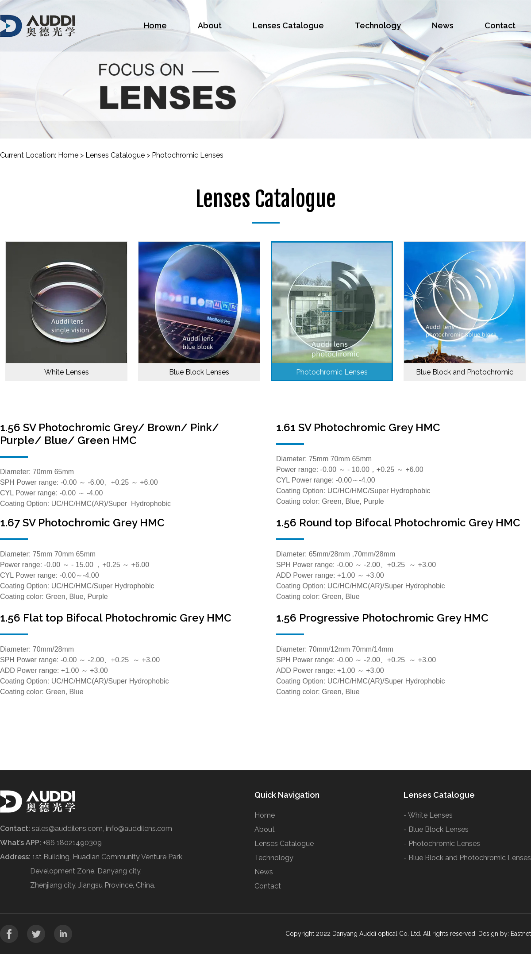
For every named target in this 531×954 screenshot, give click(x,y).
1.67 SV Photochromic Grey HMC (82, 522)
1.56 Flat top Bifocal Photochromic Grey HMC (115, 617)
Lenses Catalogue (288, 25)
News (443, 25)
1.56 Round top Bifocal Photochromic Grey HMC (398, 522)
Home (155, 25)
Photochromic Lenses (187, 155)
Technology (378, 25)
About (210, 25)
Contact (500, 25)
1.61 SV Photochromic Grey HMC (358, 427)
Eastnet (521, 933)
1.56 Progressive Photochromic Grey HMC (382, 617)
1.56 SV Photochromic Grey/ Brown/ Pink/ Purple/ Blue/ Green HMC (109, 434)
